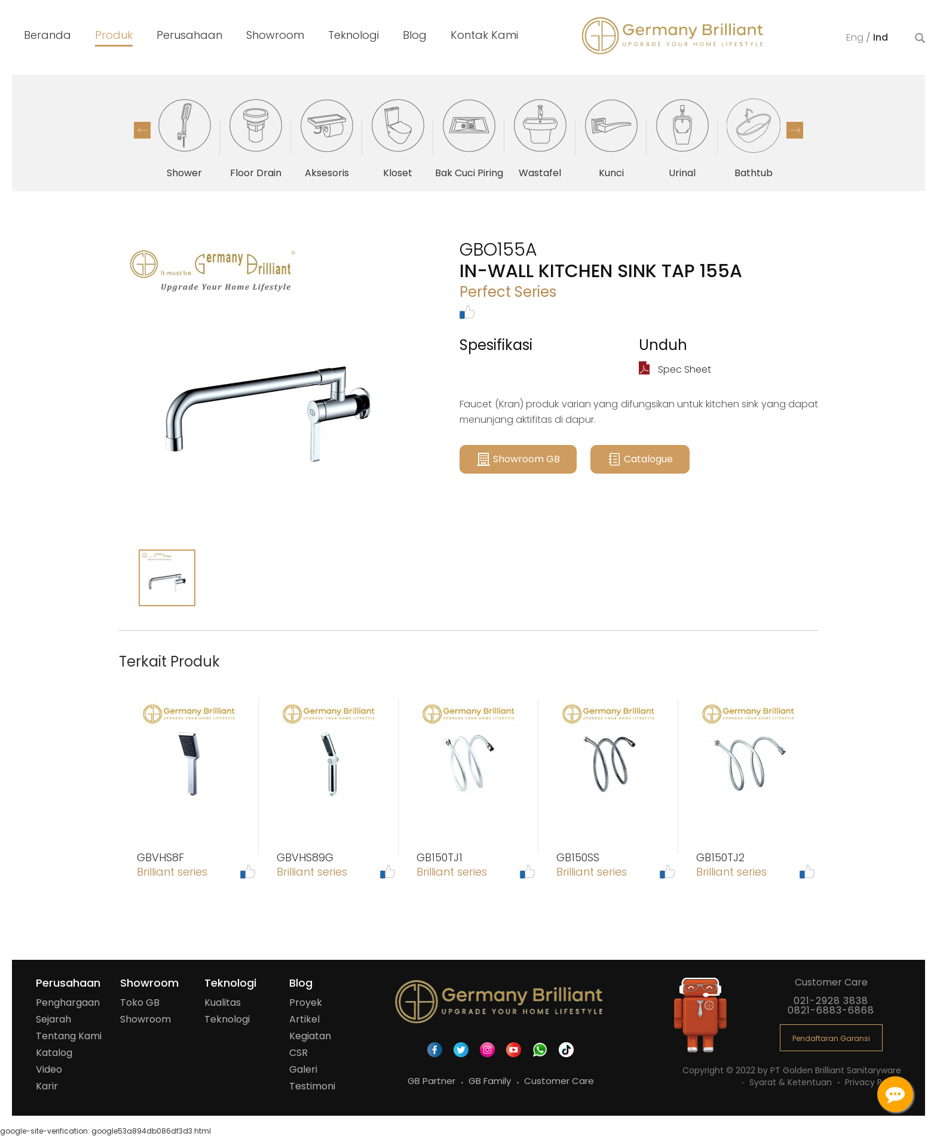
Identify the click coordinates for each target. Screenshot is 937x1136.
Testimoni (312, 1086)
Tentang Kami (69, 1036)
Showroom (145, 1019)
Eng (856, 37)
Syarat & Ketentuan (791, 1082)
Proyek (305, 1002)
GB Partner (433, 1080)
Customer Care (559, 1080)
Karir (47, 1086)
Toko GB (140, 1002)
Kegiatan (310, 1036)
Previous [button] (142, 130)
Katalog (54, 1053)
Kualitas (222, 1002)
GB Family (490, 1080)
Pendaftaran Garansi (831, 1038)
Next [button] (794, 130)
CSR (298, 1053)
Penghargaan (68, 1002)
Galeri (303, 1069)
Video (49, 1069)
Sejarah (53, 1019)
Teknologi (227, 1019)
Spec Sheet (675, 369)
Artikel (304, 1019)
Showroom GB (518, 459)
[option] (184, 137)
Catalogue (640, 459)
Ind (880, 37)
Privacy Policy (873, 1082)
